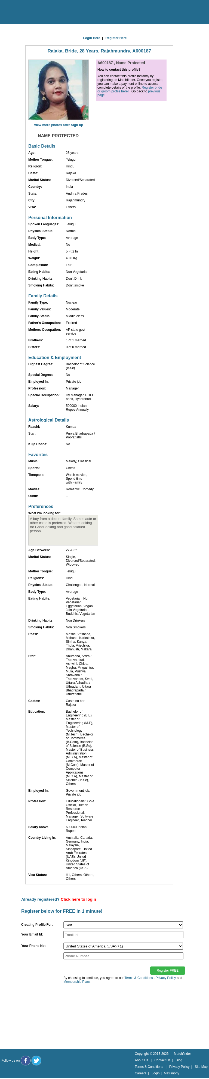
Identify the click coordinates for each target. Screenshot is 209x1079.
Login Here (91, 38)
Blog (179, 1060)
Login (155, 1073)
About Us (141, 1060)
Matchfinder (182, 1054)
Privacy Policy (166, 978)
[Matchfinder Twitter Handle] (36, 1060)
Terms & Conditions (139, 978)
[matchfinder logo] (27, 12)
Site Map (201, 1067)
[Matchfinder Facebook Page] (25, 1060)
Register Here (116, 38)
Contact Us (162, 1060)
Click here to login (78, 899)
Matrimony (171, 1073)
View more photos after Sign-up (58, 125)
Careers (140, 1073)
